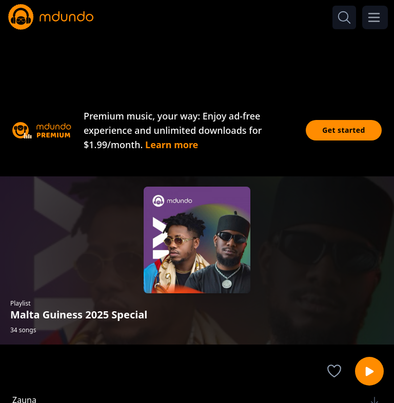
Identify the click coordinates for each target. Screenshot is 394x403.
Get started (343, 130)
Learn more (171, 144)
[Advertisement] (197, 60)
